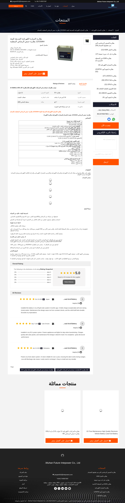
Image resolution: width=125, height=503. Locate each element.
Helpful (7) (76, 328)
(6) (106, 89)
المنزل (117, 30)
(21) (110, 84)
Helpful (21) (76, 352)
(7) (103, 59)
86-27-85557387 (41, 1)
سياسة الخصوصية (23, 492)
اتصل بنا (48, 6)
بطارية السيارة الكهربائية (98, 30)
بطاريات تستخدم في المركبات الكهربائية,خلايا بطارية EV (37, 370)
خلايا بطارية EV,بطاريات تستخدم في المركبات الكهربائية (72, 370)
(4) (107, 65)
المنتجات (65, 6)
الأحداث (40, 6)
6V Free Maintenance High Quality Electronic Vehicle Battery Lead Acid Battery (102, 432)
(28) (104, 44)
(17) (106, 54)
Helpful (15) (76, 303)
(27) (109, 76)
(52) (104, 70)
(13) (108, 50)
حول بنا (57, 6)
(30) (109, 80)
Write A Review (69, 282)
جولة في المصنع (23, 476)
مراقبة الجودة (23, 480)
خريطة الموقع (23, 488)
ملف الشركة (23, 472)
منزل (73, 6)
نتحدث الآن (105, 125)
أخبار (23, 484)
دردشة (16, 6)
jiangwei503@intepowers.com (20, 1)
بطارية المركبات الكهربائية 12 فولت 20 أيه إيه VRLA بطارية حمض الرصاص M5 (62, 432)
